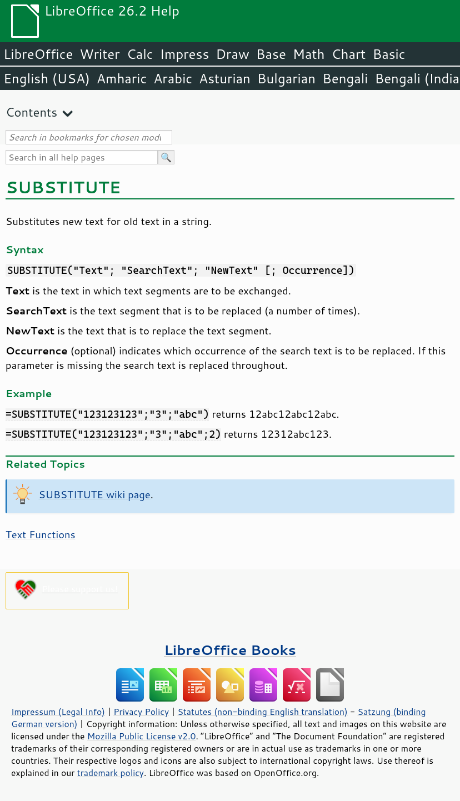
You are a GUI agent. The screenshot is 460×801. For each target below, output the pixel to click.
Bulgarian (286, 78)
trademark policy (110, 773)
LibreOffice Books (230, 649)
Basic (388, 53)
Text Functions (41, 534)
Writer (99, 53)
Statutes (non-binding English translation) (262, 711)
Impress (184, 53)
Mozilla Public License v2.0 (141, 736)
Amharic (122, 78)
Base (271, 53)
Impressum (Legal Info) (58, 711)
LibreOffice (38, 53)
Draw (232, 53)
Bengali (345, 78)
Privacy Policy (141, 711)
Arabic (172, 78)
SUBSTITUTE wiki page (95, 494)
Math (309, 53)
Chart (348, 53)
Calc (140, 53)
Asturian (225, 78)
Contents (31, 112)
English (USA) (46, 78)
